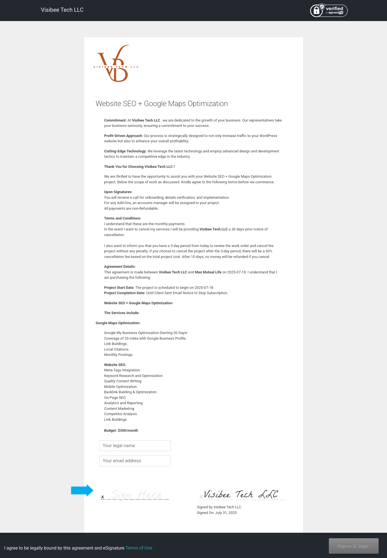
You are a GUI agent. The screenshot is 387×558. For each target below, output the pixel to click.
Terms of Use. (139, 548)
